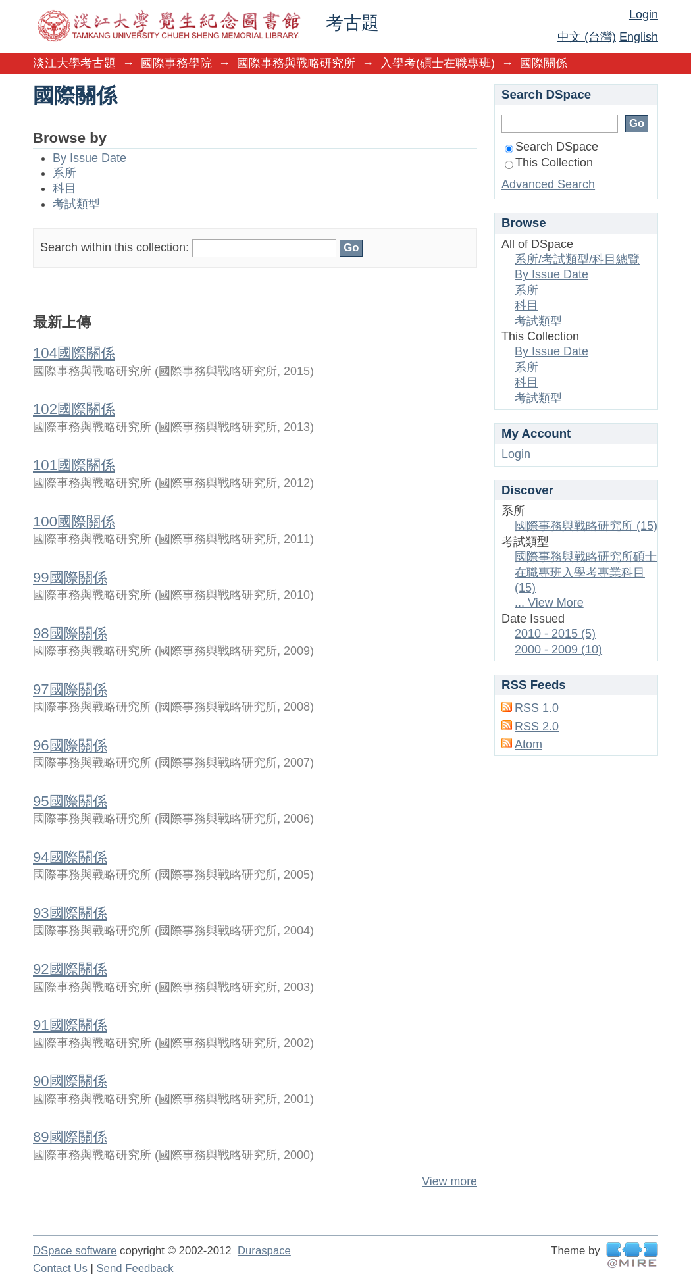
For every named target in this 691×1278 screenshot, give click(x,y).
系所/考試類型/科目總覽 (577, 259)
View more (449, 1181)
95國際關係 (70, 801)
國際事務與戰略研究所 (296, 63)
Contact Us (60, 1268)
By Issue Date (89, 158)
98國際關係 (70, 633)
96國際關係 (70, 745)
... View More (549, 602)
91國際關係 (70, 1025)
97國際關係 (70, 689)
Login (643, 14)
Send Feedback (134, 1268)
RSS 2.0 (537, 726)
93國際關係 (70, 913)
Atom (528, 744)
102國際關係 (74, 409)
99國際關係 (70, 577)
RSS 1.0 (537, 708)
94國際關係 (70, 857)
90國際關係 (70, 1081)
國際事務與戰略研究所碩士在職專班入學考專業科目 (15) (586, 572)
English (638, 36)
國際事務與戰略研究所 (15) (586, 525)
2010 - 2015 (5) (555, 633)
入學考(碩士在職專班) (437, 63)
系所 (64, 173)
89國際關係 (70, 1137)
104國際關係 (74, 353)
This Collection (549, 162)
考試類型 (76, 204)
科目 (64, 188)
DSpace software (74, 1250)
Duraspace (264, 1250)
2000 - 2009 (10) (558, 649)
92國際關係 (70, 969)
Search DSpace (551, 146)
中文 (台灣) (586, 36)
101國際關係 (74, 465)
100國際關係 (74, 521)
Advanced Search (548, 184)
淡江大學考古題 (74, 63)
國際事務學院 (176, 63)
